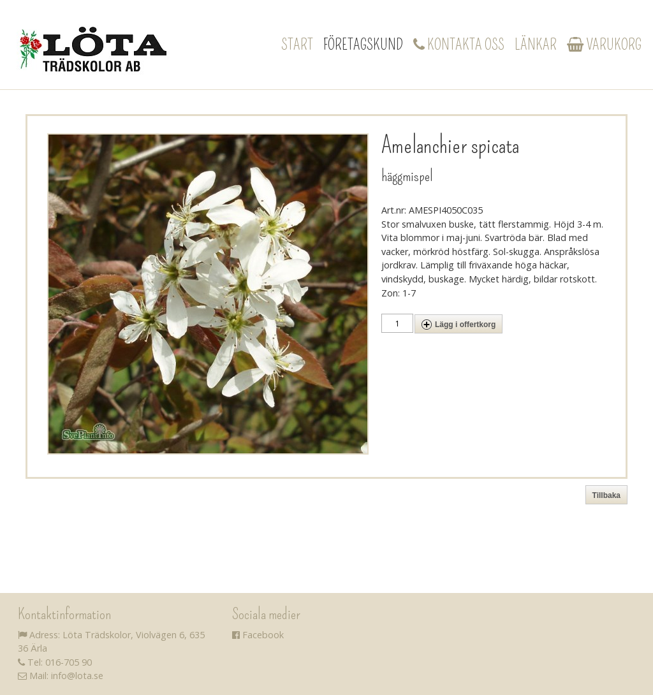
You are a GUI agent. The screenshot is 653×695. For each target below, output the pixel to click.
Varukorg (604, 45)
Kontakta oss (458, 45)
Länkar (536, 45)
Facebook (258, 635)
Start (297, 45)
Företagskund (363, 45)
